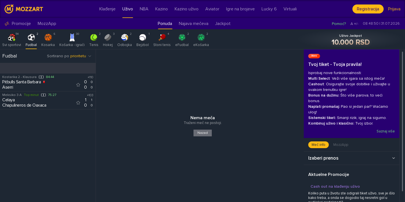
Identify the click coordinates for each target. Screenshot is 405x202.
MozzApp (47, 23)
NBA (144, 9)
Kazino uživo (187, 9)
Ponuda (165, 23)
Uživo (127, 9)
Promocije (17, 23)
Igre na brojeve (240, 9)
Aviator (212, 9)
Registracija (368, 9)
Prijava (394, 9)
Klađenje (107, 9)
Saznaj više (385, 131)
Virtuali (290, 9)
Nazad (202, 133)
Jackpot (223, 23)
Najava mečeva (193, 23)
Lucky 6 (269, 9)
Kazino (161, 9)
